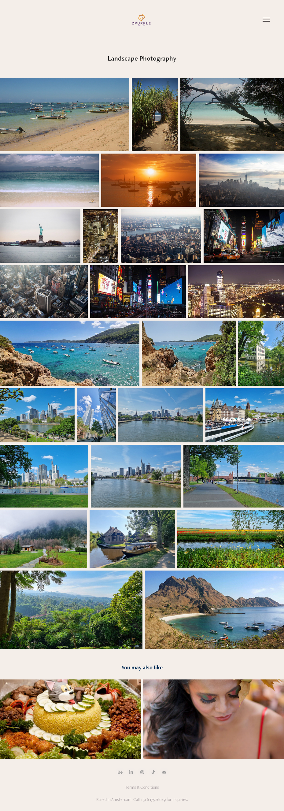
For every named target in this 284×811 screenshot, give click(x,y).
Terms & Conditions (142, 787)
